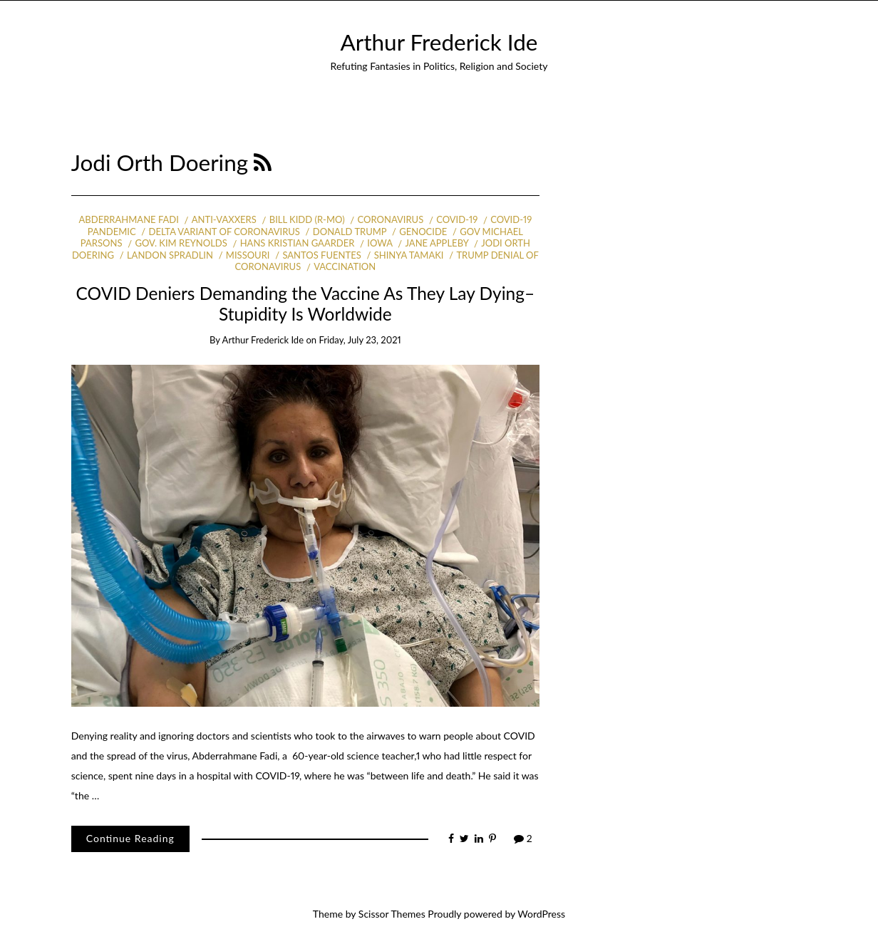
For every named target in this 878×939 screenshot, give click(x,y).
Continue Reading (130, 838)
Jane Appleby (436, 243)
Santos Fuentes (321, 255)
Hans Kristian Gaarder (297, 243)
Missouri (248, 255)
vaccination (345, 266)
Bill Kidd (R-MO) (307, 219)
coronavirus (391, 219)
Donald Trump (350, 231)
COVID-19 (456, 219)
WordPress (541, 914)
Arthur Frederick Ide (439, 42)
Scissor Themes (391, 914)
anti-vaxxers (224, 219)
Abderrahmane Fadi (129, 219)
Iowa (379, 243)
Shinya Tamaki (409, 255)
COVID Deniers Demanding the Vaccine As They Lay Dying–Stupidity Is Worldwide (305, 303)
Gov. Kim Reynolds (181, 243)
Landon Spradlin (170, 255)
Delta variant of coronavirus (223, 231)
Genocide (423, 231)
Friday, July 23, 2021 (360, 340)
